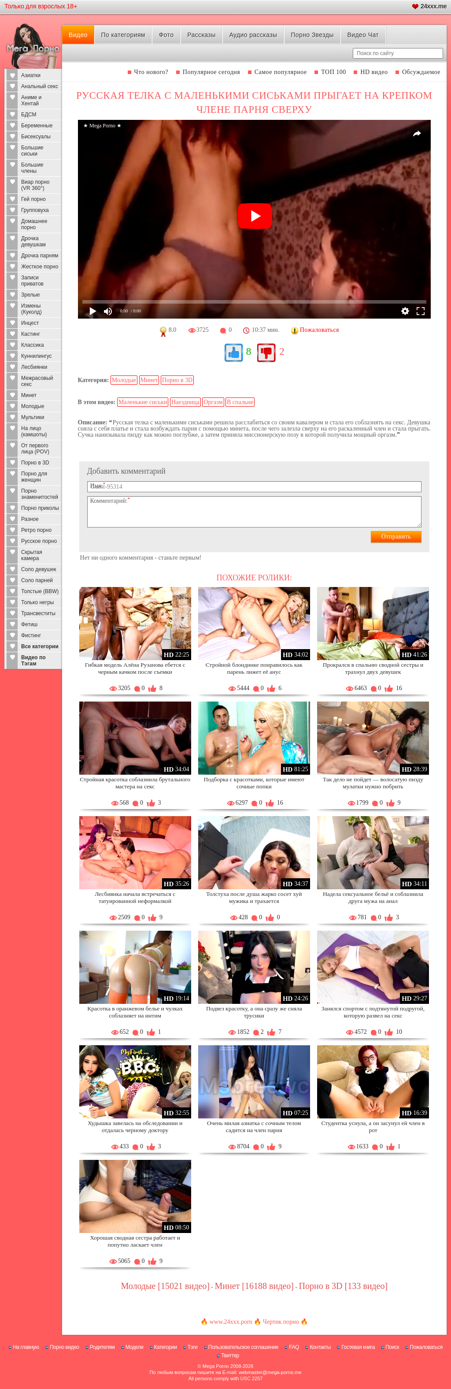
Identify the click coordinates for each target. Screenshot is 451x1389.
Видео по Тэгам (33, 660)
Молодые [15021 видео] (165, 1286)
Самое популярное (281, 72)
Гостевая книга (358, 1347)
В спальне (240, 402)
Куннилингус (36, 356)
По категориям (123, 34)
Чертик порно (281, 1321)
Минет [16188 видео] (254, 1286)
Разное (30, 519)
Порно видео (64, 1347)
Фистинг (31, 635)
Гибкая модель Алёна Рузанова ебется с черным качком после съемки (135, 668)
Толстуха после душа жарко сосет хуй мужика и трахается (254, 897)
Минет (29, 395)
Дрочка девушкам (33, 241)
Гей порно (33, 199)
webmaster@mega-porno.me (270, 1372)
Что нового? (151, 72)
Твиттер (230, 1355)
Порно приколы (40, 508)
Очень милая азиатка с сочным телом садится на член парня (254, 1126)
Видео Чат (363, 34)
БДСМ (29, 114)
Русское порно (39, 541)
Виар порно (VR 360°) (35, 185)
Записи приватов (32, 281)
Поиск (392, 1347)
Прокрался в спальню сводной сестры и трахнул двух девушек (373, 668)
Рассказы (201, 34)
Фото (166, 34)
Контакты (320, 1347)
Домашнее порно (34, 224)
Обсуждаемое (421, 72)
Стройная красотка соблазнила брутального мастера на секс (135, 783)
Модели (135, 1347)
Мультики (32, 417)
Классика (32, 345)
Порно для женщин (34, 477)
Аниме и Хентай (31, 100)
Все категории (40, 646)
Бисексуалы (36, 137)
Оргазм (212, 402)
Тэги (193, 1347)
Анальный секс (39, 86)
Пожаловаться (426, 1347)
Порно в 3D (35, 463)
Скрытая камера (31, 555)
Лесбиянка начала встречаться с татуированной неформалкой (135, 897)
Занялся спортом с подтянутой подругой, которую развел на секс (373, 1012)
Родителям (102, 1347)
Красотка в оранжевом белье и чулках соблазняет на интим (135, 1012)
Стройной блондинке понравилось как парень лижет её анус (254, 668)
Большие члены (32, 168)
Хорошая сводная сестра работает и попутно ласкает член (135, 1241)
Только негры (37, 602)
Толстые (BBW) (40, 591)
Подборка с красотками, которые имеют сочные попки (253, 783)
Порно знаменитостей (39, 494)
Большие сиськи (32, 151)
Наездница (185, 402)
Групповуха (35, 210)
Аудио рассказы (253, 34)
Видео (78, 34)
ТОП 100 (333, 72)
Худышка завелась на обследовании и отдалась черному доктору (135, 1126)
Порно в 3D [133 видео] (343, 1286)
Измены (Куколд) (31, 309)
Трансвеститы (38, 613)
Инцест (30, 323)
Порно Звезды (312, 34)
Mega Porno (216, 1366)
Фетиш (29, 624)
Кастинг (30, 334)
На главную (26, 1347)
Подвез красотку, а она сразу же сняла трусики (254, 1012)
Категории (165, 1347)
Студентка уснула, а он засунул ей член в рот (373, 1126)
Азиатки (31, 75)
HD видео (374, 72)
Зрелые (30, 295)
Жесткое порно (39, 267)
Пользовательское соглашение (243, 1347)
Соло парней (37, 580)
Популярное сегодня (211, 72)
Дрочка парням (39, 256)
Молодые (32, 406)
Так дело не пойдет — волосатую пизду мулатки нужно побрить (373, 783)
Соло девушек (38, 569)
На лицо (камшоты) (34, 431)
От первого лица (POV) (35, 448)
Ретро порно (36, 530)
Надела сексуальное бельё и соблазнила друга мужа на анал (373, 897)
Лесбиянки (34, 367)
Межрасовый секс (37, 381)
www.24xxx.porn (231, 1321)
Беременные (36, 126)
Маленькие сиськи (142, 402)
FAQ (294, 1347)
